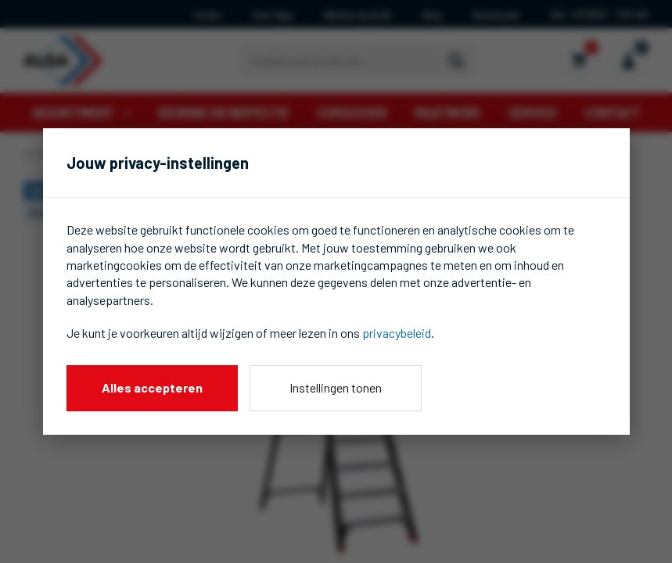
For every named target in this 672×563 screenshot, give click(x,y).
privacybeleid (396, 332)
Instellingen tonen (335, 387)
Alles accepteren (152, 387)
